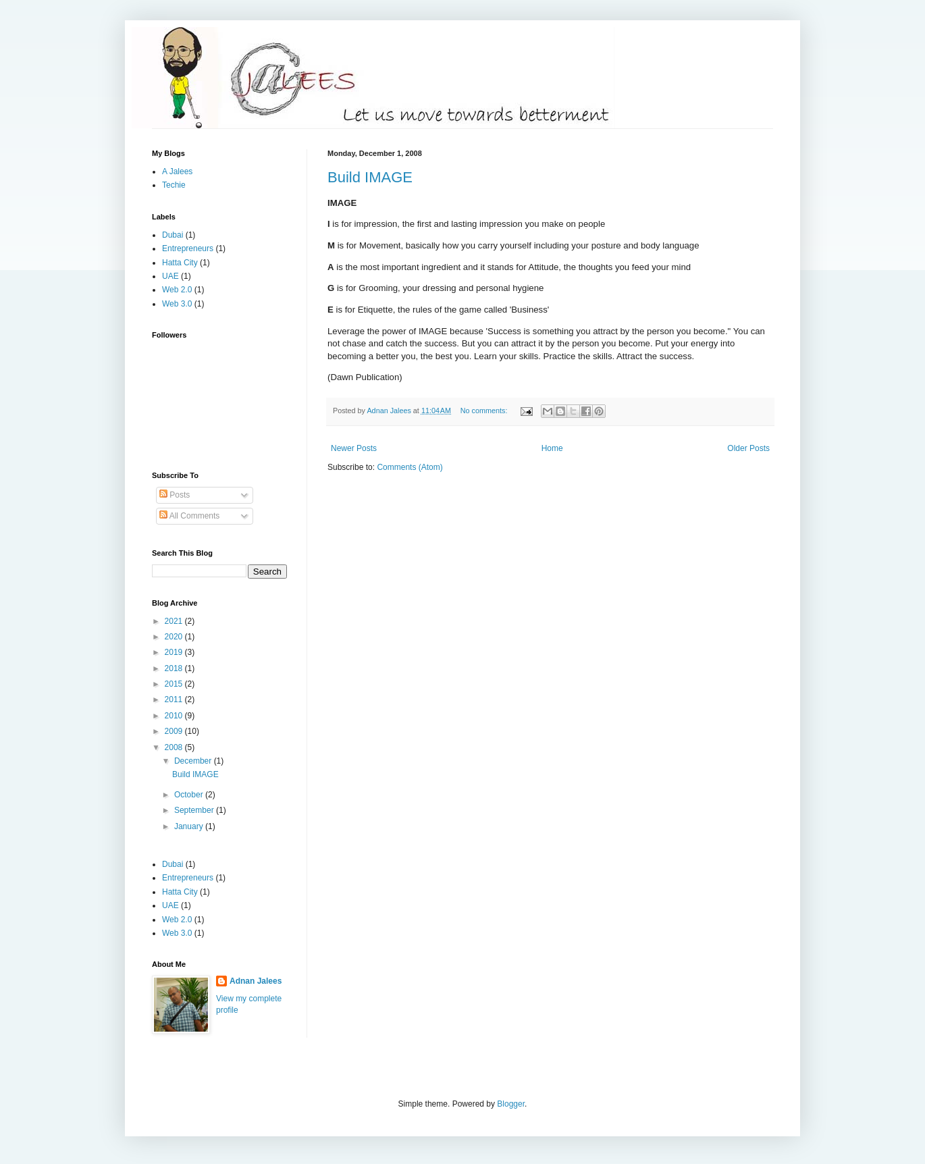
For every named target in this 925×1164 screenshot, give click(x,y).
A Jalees (177, 171)
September (195, 810)
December (194, 761)
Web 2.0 (177, 289)
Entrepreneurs (187, 248)
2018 (175, 668)
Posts (174, 495)
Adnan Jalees (256, 981)
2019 (175, 652)
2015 (175, 684)
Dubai (172, 235)
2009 (175, 731)
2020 (175, 636)
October (189, 794)
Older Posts (748, 448)
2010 (175, 715)
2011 (175, 699)
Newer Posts (354, 448)
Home (552, 448)
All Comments (189, 516)
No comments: (485, 410)
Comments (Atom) (409, 467)
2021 (175, 621)
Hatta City (180, 262)
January (189, 826)
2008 (175, 747)
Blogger (511, 1104)
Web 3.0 (177, 304)
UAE (170, 276)
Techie (174, 185)
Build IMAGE (370, 177)
